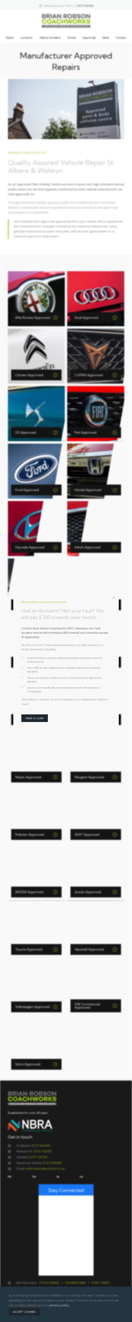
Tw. (34, 1177)
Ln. (81, 1177)
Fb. (10, 1177)
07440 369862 (49, 1283)
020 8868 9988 (75, 1283)
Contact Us (79, 1317)
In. (58, 1177)
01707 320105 (43, 1151)
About (10, 37)
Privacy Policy (54, 1317)
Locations (26, 37)
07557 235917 (101, 1283)
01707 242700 (38, 1157)
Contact (121, 37)
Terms (67, 1317)
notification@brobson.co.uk (45, 1169)
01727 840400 (40, 1146)
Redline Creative (108, 1311)
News (105, 37)
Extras (72, 37)
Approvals (89, 37)
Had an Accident (50, 37)
